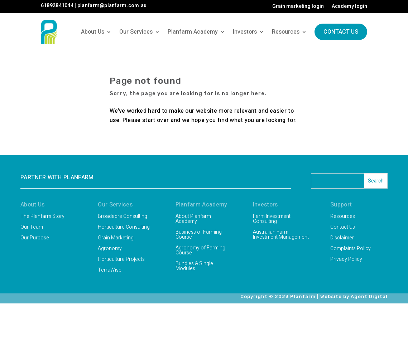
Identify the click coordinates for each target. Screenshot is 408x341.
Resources (285, 32)
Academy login (349, 7)
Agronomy (110, 249)
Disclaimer (342, 238)
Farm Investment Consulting (272, 219)
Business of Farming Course (199, 235)
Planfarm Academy (193, 32)
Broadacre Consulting (122, 217)
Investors (245, 32)
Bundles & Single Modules (194, 266)
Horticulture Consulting (124, 228)
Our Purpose (34, 238)
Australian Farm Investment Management (281, 235)
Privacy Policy (346, 260)
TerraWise (109, 271)
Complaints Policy (350, 249)
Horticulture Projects (121, 260)
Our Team (31, 228)
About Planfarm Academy (193, 219)
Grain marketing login (298, 7)
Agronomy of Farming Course (200, 251)
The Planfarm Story (42, 217)
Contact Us (340, 32)
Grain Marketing (116, 238)
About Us (92, 32)
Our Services (136, 32)
